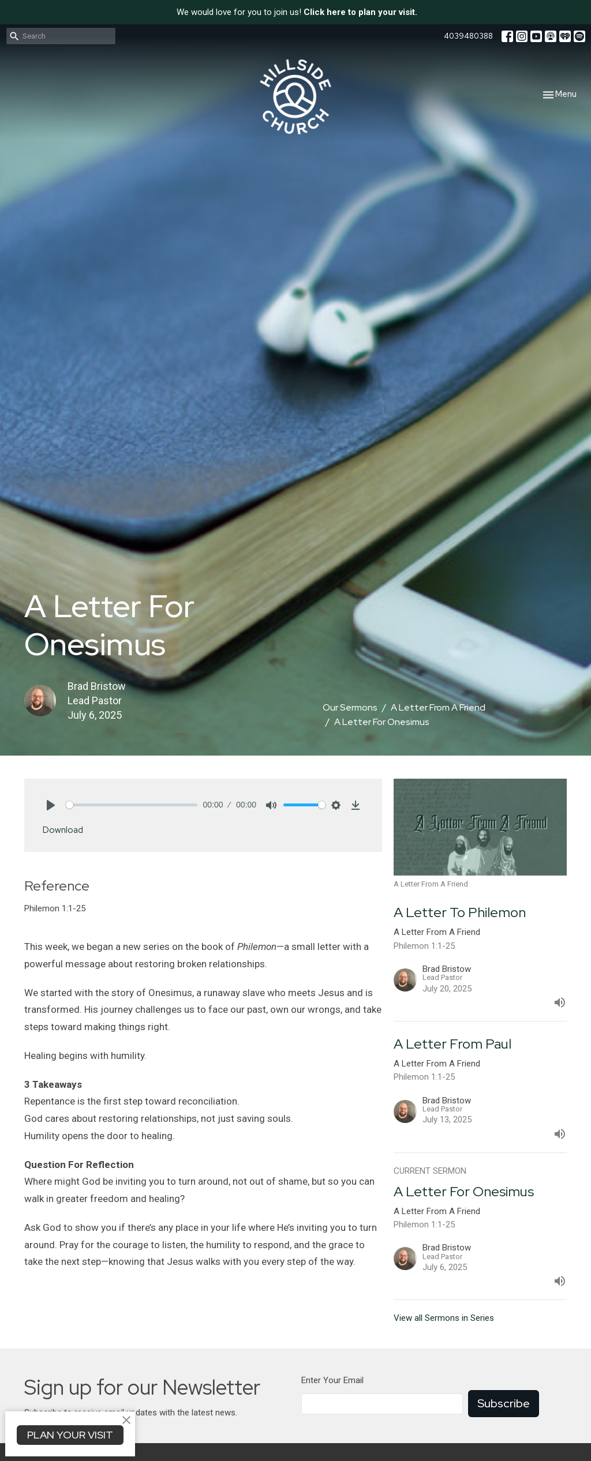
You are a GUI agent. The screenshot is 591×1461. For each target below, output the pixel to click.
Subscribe (503, 1403)
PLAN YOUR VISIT (70, 1434)
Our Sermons (350, 707)
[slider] (131, 804)
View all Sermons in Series (444, 1318)
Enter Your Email (332, 1380)
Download (63, 830)
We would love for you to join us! (297, 12)
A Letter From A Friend (438, 707)
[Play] (51, 805)
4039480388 (468, 36)
